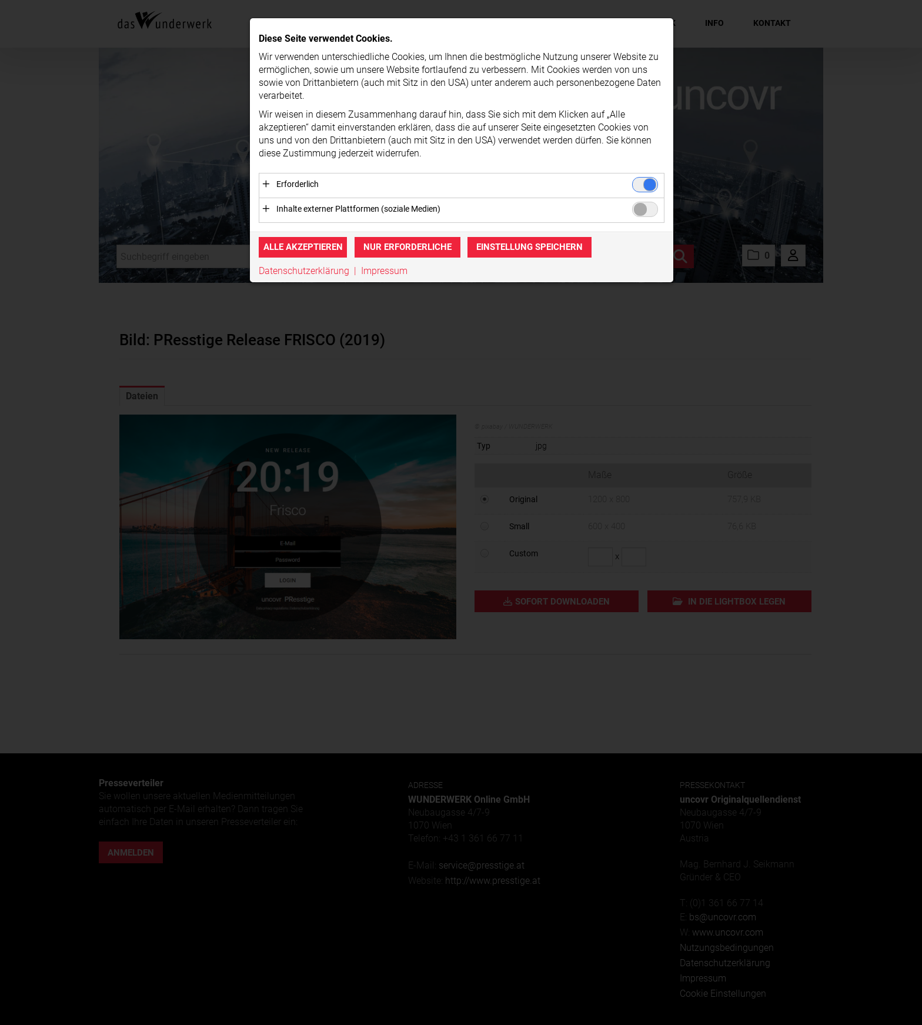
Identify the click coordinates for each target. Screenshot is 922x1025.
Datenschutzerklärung (304, 270)
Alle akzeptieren (303, 247)
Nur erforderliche (407, 247)
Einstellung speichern (529, 247)
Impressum (384, 270)
